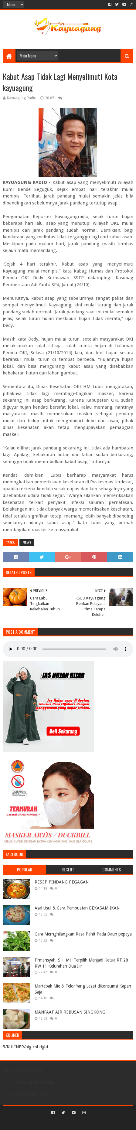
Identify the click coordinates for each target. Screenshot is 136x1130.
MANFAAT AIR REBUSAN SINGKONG (70, 1012)
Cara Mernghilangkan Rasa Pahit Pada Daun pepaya (83, 934)
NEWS (26, 542)
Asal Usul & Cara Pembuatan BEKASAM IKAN (77, 908)
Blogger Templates (93, 1123)
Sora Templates (59, 1123)
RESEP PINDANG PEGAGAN (62, 882)
